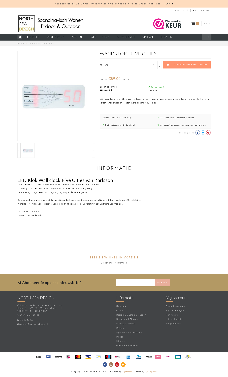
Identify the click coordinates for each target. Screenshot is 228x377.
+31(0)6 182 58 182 (29, 315)
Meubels (33, 37)
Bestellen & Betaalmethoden (131, 315)
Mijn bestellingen (175, 310)
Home (20, 43)
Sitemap (120, 341)
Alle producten (173, 323)
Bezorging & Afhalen (127, 319)
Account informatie (176, 306)
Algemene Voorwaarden (129, 332)
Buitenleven (126, 37)
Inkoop (119, 337)
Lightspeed (127, 372)
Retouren (121, 328)
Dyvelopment (151, 372)
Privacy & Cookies (125, 323)
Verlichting (56, 37)
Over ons (121, 306)
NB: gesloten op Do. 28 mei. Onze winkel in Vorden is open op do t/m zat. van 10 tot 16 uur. (113, 3)
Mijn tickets (172, 315)
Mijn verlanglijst (174, 319)
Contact (120, 310)
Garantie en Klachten (127, 345)
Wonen (77, 37)
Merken (166, 37)
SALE (93, 37)
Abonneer (162, 282)
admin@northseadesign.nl (34, 324)
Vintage (148, 37)
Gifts (105, 37)
